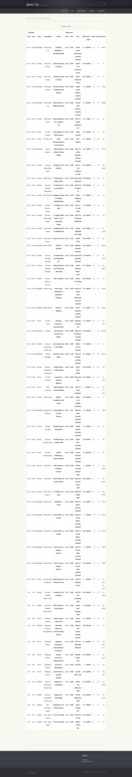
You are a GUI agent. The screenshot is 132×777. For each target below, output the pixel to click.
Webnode (34, 773)
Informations (101, 11)
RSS (100, 772)
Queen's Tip (64, 11)
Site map (94, 772)
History (73, 11)
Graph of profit (82, 11)
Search (104, 4)
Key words (91, 11)
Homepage (87, 772)
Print (104, 772)
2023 (40, 18)
